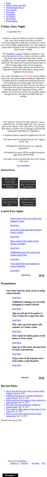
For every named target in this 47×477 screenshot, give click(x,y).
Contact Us (14, 463)
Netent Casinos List (16, 5)
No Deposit (10, 17)
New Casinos (11, 10)
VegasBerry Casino (14, 54)
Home (8, 3)
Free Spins (10, 12)
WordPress (22, 461)
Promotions (10, 14)
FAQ (43, 463)
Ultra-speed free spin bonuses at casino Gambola (24, 264)
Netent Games (11, 21)
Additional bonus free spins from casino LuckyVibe (25, 253)
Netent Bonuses (15, 8)
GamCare (24, 463)
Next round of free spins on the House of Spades (24, 242)
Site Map (35, 463)
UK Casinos (11, 19)
